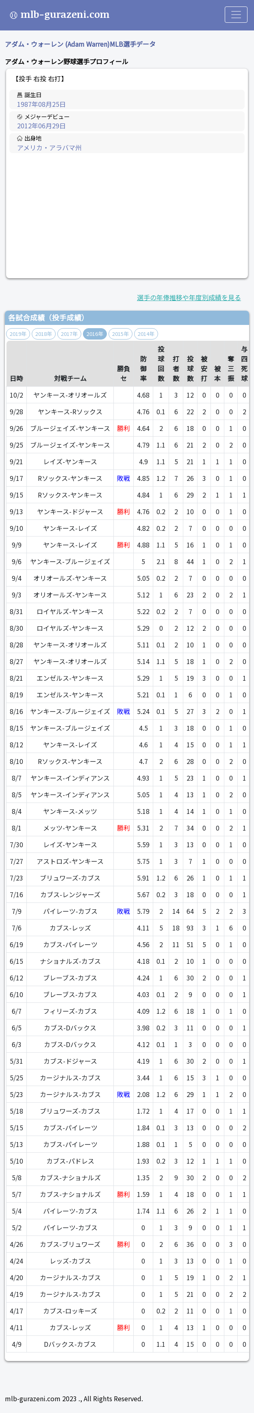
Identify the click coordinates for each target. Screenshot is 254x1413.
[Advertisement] (127, 216)
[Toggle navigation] (236, 14)
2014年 (146, 334)
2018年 (43, 334)
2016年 (95, 334)
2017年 (69, 334)
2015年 (120, 334)
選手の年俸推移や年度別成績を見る (189, 297)
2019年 (18, 334)
